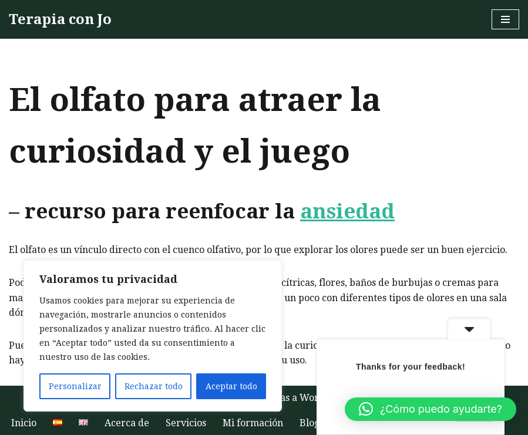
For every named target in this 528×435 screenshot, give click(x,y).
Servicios (186, 423)
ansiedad (347, 211)
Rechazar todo (154, 386)
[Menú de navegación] (505, 19)
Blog (310, 423)
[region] (152, 336)
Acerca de (127, 423)
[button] (430, 409)
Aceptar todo (231, 386)
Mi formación (253, 423)
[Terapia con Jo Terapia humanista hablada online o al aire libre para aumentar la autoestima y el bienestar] (60, 19)
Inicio (23, 423)
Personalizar (75, 386)
